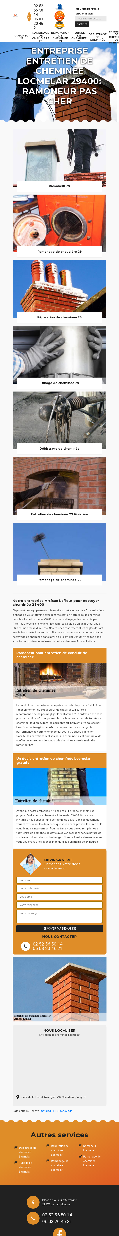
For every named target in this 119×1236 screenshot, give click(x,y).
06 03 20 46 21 (38, 23)
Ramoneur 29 (22, 37)
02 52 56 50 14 (38, 10)
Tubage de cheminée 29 (79, 37)
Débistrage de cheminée (97, 37)
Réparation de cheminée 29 (60, 37)
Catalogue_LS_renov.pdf (56, 1110)
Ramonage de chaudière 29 (40, 37)
